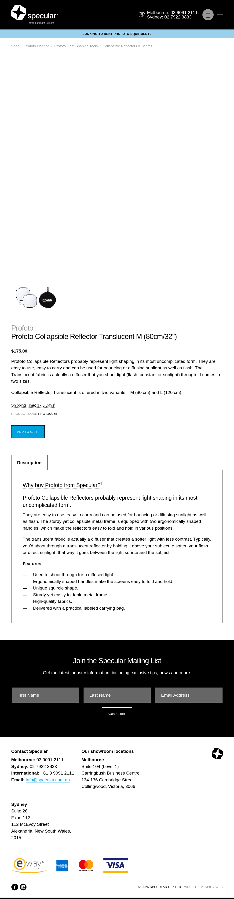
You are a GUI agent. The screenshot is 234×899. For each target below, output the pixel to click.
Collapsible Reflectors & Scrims (127, 46)
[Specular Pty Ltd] (34, 14)
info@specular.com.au (48, 779)
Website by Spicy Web (203, 887)
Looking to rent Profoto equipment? (117, 34)
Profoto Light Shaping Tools (76, 46)
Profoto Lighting (37, 46)
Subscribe (117, 714)
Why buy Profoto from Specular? (61, 485)
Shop (15, 46)
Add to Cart (28, 431)
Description (29, 462)
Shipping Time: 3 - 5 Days (32, 405)
